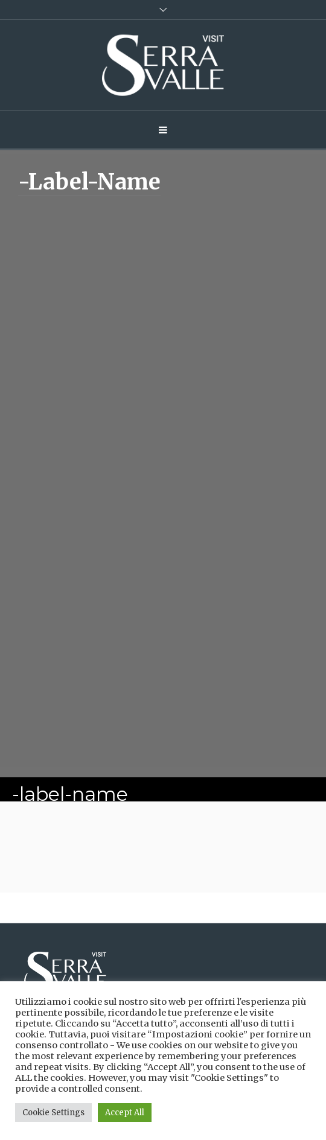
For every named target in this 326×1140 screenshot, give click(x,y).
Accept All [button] (124, 1112)
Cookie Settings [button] (53, 1112)
